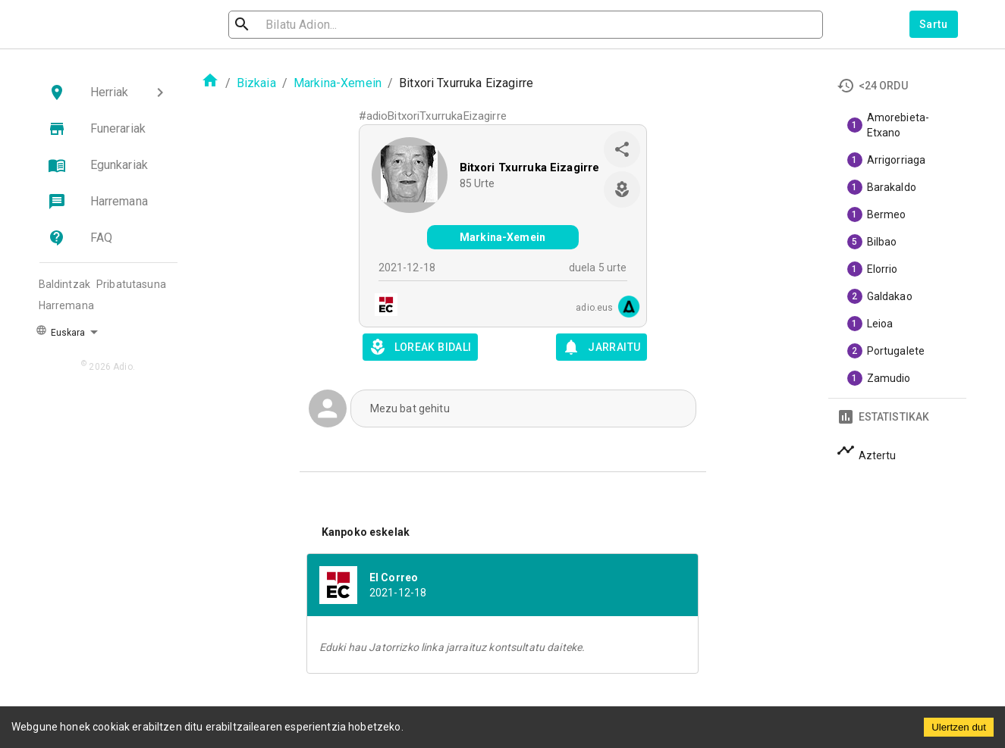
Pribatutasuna (131, 284)
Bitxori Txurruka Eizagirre (530, 167)
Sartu (933, 24)
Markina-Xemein (338, 83)
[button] (108, 92)
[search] (310, 24)
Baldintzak (65, 284)
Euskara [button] (61, 331)
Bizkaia (256, 83)
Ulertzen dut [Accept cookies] (958, 727)
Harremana (66, 305)
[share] (622, 149)
